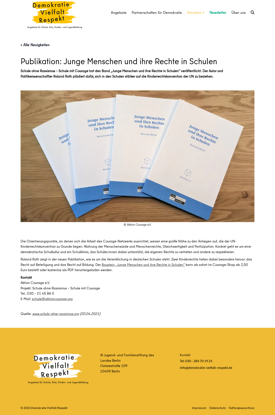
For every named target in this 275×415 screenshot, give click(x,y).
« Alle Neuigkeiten (35, 44)
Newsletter (217, 12)
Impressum (199, 408)
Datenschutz (217, 408)
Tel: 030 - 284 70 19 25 (196, 361)
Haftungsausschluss (241, 408)
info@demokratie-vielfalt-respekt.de (206, 367)
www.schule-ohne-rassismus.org (55, 313)
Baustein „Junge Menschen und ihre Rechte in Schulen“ (143, 264)
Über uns (238, 12)
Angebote (119, 12)
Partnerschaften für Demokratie (157, 12)
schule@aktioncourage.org (52, 298)
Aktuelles (194, 12)
